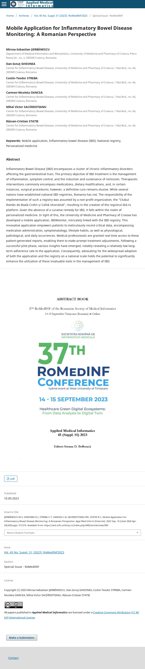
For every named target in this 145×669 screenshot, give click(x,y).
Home (10, 15)
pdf (12, 479)
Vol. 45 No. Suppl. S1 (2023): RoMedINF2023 (60, 15)
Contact (13, 658)
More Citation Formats (21, 533)
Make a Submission (21, 637)
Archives (24, 15)
